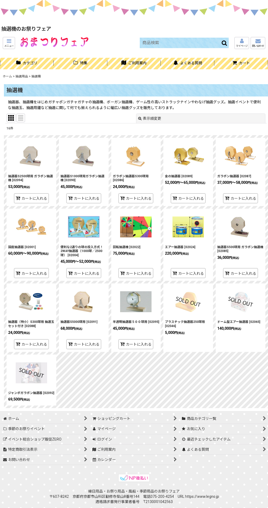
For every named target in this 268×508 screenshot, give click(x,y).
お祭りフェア (169, 491)
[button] (9, 43)
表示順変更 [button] (149, 118)
